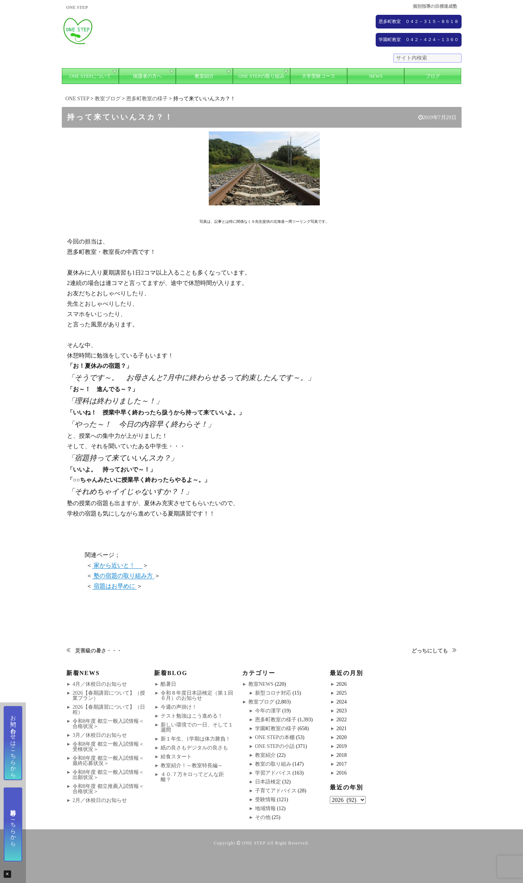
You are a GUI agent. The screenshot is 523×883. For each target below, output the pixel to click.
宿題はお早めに (114, 586)
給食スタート (176, 756)
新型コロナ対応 (273, 693)
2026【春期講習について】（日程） (109, 709)
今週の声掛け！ (179, 707)
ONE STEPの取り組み (261, 76)
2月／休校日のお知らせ (100, 800)
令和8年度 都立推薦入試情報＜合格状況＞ (108, 788)
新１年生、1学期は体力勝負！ (196, 739)
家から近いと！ (117, 565)
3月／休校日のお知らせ (100, 735)
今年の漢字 (268, 711)
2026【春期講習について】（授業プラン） (109, 695)
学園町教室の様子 (275, 728)
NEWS (376, 76)
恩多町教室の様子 (275, 719)
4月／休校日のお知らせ (100, 684)
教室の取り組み (273, 764)
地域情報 (265, 808)
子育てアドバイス (275, 790)
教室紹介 (204, 76)
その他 (263, 817)
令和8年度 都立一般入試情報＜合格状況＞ (108, 723)
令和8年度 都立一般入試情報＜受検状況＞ (108, 746)
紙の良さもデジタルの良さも (194, 748)
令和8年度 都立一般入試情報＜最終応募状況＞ (108, 760)
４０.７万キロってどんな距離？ (192, 777)
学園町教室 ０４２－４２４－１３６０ (419, 39)
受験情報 (265, 799)
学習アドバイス (273, 773)
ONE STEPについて (90, 76)
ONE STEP (253, 843)
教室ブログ (261, 702)
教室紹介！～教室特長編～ (192, 765)
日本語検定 (268, 782)
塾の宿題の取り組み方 (123, 576)
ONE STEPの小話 (275, 746)
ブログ (433, 76)
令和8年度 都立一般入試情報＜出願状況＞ (108, 774)
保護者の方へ (147, 76)
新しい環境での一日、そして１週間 (197, 727)
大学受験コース (318, 76)
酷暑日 (168, 684)
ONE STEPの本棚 (275, 737)
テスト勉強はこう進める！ (192, 716)
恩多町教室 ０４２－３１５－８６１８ (419, 21)
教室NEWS (261, 684)
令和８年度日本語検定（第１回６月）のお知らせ (197, 695)
